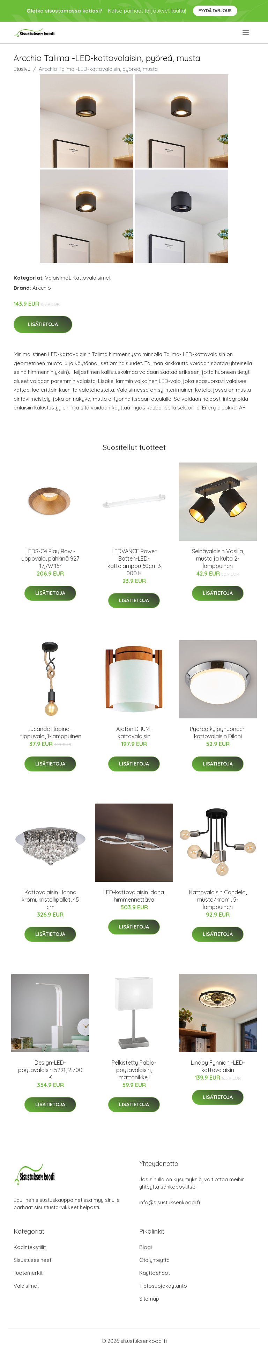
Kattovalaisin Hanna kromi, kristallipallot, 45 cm (50, 899)
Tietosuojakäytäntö (163, 1285)
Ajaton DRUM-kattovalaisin (134, 732)
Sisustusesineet (32, 1260)
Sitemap (149, 1298)
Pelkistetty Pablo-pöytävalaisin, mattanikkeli (134, 1070)
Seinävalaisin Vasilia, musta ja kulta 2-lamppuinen (218, 558)
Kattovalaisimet (92, 277)
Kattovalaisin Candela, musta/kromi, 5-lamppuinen (218, 899)
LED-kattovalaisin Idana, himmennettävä (134, 896)
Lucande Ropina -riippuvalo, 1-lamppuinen (50, 732)
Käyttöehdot (154, 1273)
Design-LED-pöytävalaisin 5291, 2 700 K (50, 1070)
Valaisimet (57, 277)
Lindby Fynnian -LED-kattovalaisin (218, 1066)
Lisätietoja (43, 324)
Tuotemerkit (28, 1273)
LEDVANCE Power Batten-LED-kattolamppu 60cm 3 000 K (134, 562)
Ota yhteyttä (154, 1260)
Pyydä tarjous (215, 10)
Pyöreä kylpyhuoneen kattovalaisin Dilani (218, 732)
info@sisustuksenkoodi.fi (169, 1202)
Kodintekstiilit (30, 1247)
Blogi (145, 1247)
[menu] (246, 32)
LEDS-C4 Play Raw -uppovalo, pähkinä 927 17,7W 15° (50, 558)
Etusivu (22, 69)
